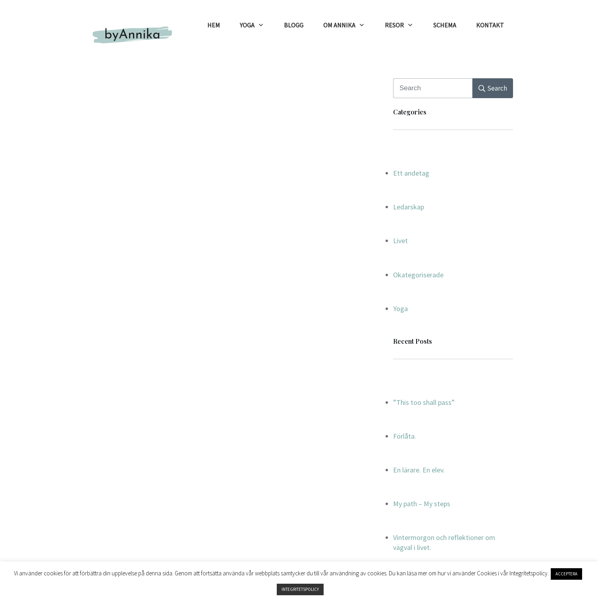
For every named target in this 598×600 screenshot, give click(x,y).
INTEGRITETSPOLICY (300, 589)
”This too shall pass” (424, 402)
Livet (400, 240)
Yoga (400, 308)
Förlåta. (404, 436)
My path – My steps (421, 503)
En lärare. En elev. (419, 469)
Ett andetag (411, 173)
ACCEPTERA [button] (566, 574)
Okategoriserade (418, 274)
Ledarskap (408, 206)
